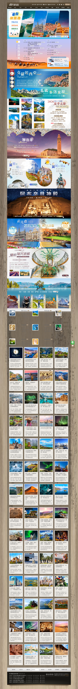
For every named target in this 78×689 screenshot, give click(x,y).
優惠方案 (45, 4)
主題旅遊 (62, 7)
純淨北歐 (46, 310)
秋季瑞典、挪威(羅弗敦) (49, 316)
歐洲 (15, 7)
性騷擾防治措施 (64, 669)
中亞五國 (23, 327)
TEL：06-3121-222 (29, 680)
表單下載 (42, 669)
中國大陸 (47, 7)
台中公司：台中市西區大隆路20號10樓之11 (16, 678)
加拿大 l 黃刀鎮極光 (59, 337)
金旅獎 (68, 7)
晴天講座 (34, 4)
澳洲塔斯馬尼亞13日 (48, 343)
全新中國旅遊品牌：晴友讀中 (27, 316)
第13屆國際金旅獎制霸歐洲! (26, 313)
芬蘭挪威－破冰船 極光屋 (60, 336)
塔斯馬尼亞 (24, 342)
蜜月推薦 (46, 325)
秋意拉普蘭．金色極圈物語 (49, 315)
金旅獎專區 (47, 339)
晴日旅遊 (49, 669)
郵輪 (52, 7)
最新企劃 (9, 7)
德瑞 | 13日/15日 (48, 329)
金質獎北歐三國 (47, 313)
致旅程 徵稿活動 (51, 4)
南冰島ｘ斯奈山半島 (59, 334)
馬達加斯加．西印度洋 (25, 329)
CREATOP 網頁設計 (66, 676)
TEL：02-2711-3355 (29, 675)
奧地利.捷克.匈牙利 (48, 327)
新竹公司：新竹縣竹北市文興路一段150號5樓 (16, 677)
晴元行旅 (57, 7)
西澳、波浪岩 (24, 345)
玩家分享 (21, 669)
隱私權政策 (67, 675)
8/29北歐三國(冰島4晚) (60, 321)
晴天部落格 (40, 4)
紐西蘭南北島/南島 (25, 343)
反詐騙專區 (57, 669)
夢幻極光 (57, 331)
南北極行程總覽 (24, 315)
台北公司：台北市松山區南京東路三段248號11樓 (17, 675)
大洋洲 (36, 7)
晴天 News (24, 310)
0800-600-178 (22, 673)
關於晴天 (13, 669)
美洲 (31, 7)
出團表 (68, 4)
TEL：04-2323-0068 (29, 678)
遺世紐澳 (23, 339)
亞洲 (20, 7)
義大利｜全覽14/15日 (48, 331)
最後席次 (57, 317)
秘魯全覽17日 (47, 345)
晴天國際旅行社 (14, 4)
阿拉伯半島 (24, 331)
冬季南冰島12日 (47, 342)
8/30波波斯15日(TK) (59, 323)
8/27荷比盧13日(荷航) (59, 320)
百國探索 (23, 325)
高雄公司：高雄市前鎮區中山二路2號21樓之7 (16, 681)
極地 (41, 7)
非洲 (26, 7)
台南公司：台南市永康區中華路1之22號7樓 (16, 680)
